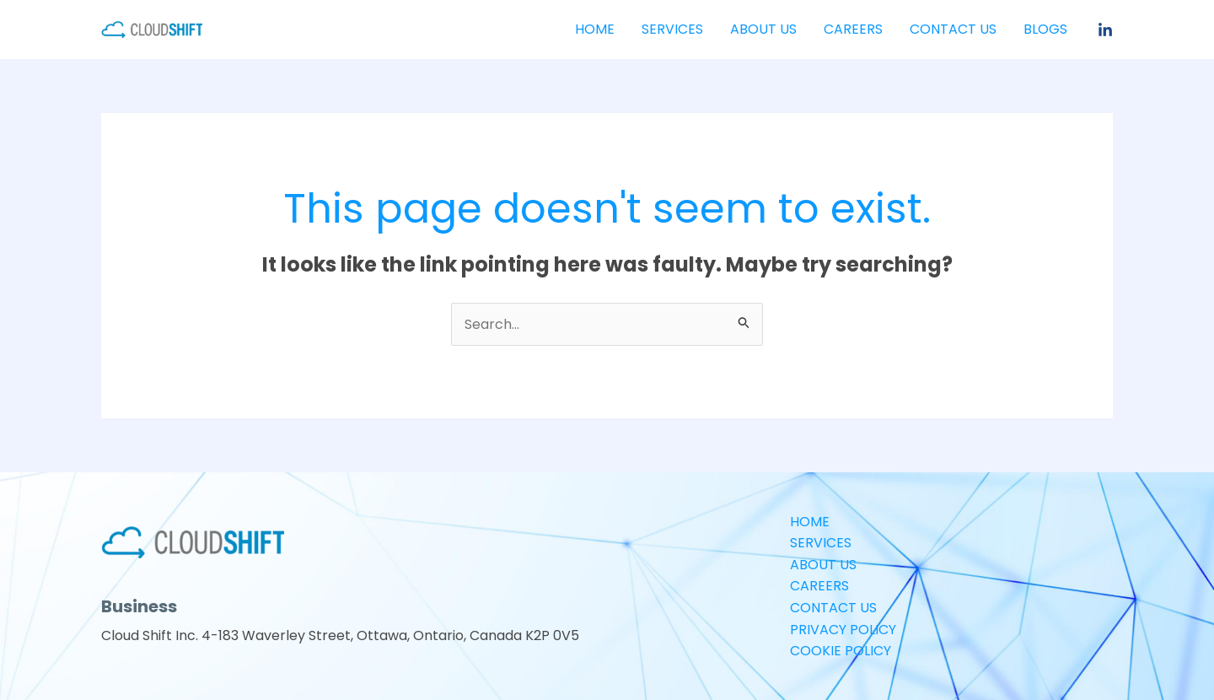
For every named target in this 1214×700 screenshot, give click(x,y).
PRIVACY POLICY (843, 629)
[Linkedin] (1105, 30)
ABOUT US (763, 29)
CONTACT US (953, 29)
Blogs (1045, 29)
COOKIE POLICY (840, 650)
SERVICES (672, 29)
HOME (595, 29)
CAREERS (853, 29)
